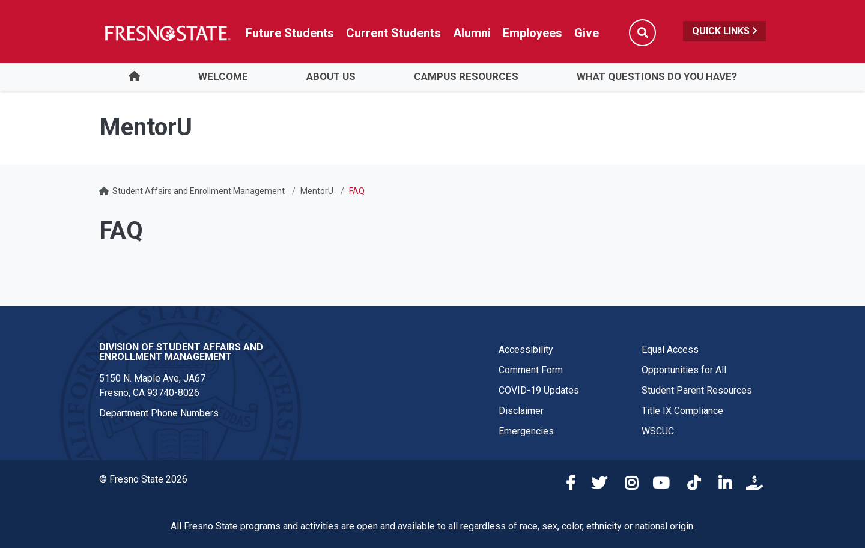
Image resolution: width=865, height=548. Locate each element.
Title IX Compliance (682, 410)
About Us (331, 76)
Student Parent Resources (697, 390)
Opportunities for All (684, 370)
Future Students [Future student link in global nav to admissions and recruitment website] (290, 33)
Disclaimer (521, 410)
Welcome (223, 76)
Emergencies (526, 431)
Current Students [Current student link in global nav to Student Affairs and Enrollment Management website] (393, 33)
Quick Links (724, 31)
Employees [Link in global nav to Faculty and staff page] (532, 33)
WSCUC (658, 431)
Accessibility (526, 349)
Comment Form (531, 370)
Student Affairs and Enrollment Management (198, 191)
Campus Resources (466, 76)
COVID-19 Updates (539, 390)
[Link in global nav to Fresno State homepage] (166, 33)
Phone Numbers (185, 413)
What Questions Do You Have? (657, 76)
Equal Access (670, 349)
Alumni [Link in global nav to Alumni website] (472, 33)
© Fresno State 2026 (143, 479)
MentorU (316, 191)
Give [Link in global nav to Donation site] (586, 33)
